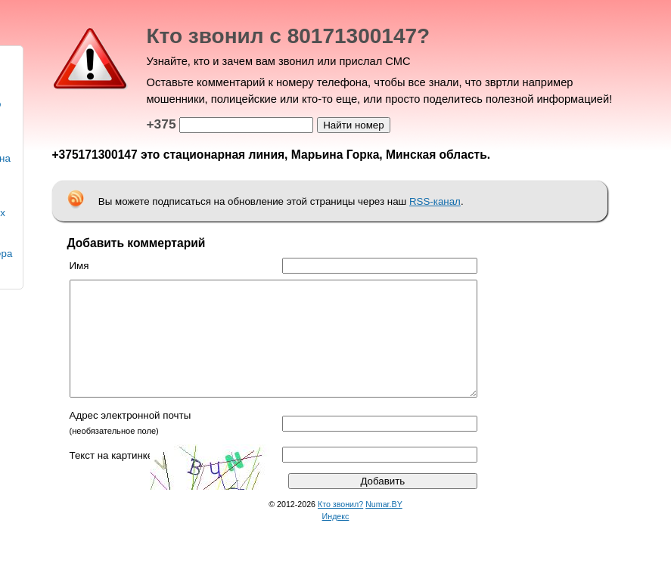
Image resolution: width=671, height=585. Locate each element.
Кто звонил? (340, 526)
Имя (79, 265)
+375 (161, 124)
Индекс (335, 538)
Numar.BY (383, 526)
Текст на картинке (112, 478)
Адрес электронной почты (130, 438)
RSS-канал (435, 201)
